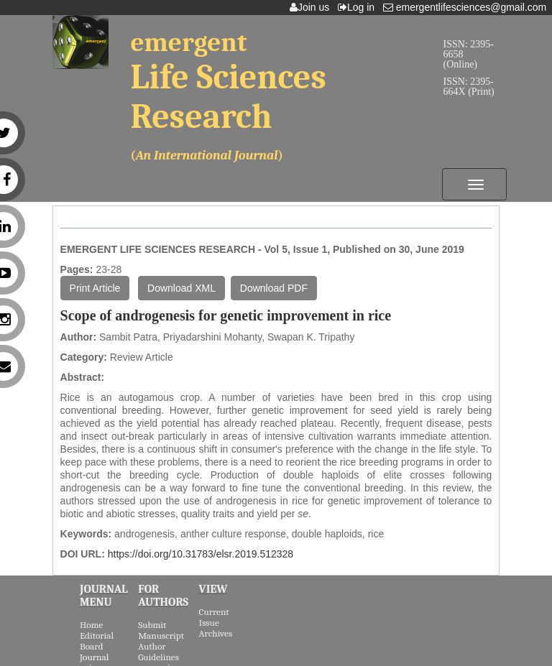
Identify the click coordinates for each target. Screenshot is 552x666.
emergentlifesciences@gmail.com (467, 7)
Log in (359, 7)
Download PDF (274, 288)
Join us (312, 7)
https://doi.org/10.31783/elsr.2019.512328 (200, 554)
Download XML (181, 288)
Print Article (95, 288)
